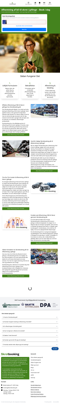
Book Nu (24, 29)
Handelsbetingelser (36, 360)
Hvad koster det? (35, 372)
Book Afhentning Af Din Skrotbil (15, 134)
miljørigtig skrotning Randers (38, 396)
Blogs (32, 367)
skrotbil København (36, 385)
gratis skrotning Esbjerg (37, 394)
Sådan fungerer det (36, 362)
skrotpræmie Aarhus (36, 387)
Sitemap (33, 377)
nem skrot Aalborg (36, 392)
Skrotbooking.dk (8, 402)
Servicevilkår (56, 402)
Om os (32, 370)
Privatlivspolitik (48, 402)
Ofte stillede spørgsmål (37, 357)
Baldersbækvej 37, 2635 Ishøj (10, 385)
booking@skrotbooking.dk (10, 387)
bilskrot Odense (35, 389)
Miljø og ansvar (35, 365)
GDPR (32, 375)
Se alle (55, 349)
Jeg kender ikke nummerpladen (24, 25)
